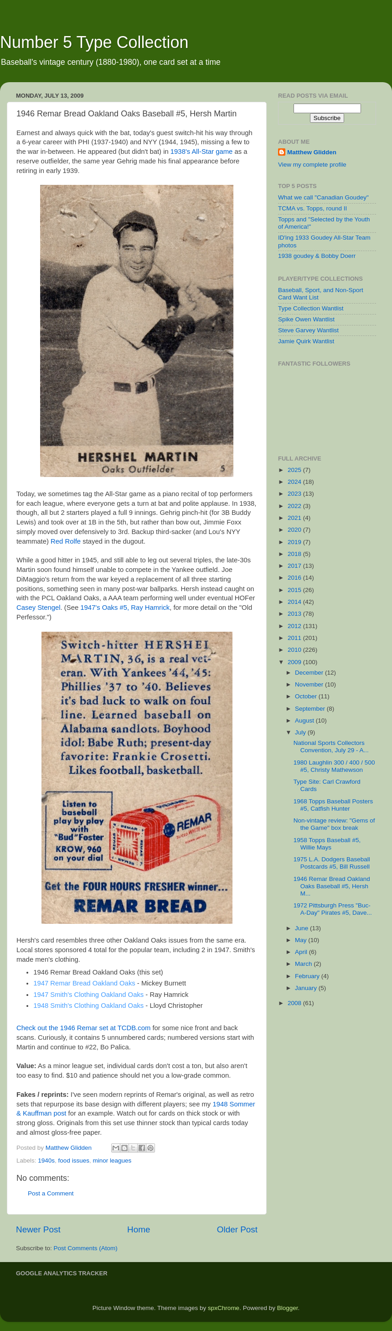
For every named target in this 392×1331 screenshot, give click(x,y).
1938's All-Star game (201, 151)
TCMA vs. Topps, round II (312, 208)
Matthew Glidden (311, 152)
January (307, 988)
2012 (295, 626)
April (302, 951)
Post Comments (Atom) (86, 1248)
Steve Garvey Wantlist (308, 330)
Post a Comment (51, 1193)
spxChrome (223, 1308)
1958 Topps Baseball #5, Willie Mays (327, 844)
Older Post (237, 1229)
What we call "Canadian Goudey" (323, 197)
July (301, 732)
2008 (295, 1003)
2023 (295, 493)
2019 (295, 542)
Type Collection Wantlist (311, 308)
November (310, 684)
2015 (295, 590)
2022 (295, 506)
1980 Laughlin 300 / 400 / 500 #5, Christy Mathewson (334, 766)
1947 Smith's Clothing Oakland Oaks (88, 994)
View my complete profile (312, 164)
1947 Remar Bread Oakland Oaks (84, 983)
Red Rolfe (66, 541)
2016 (295, 577)
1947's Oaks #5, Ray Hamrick (125, 607)
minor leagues (112, 1160)
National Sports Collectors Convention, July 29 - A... (331, 746)
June (302, 928)
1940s (46, 1160)
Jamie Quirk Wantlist (306, 341)
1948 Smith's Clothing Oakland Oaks (88, 1005)
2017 (295, 565)
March (304, 963)
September (311, 708)
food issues (73, 1160)
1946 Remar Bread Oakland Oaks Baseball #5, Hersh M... (332, 886)
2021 (295, 517)
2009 (295, 662)
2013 (295, 613)
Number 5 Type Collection (94, 42)
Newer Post (38, 1229)
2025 (295, 469)
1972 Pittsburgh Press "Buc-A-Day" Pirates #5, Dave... (333, 909)
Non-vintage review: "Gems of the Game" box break (334, 824)
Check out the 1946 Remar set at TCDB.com (83, 1028)
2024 (295, 481)
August (305, 720)
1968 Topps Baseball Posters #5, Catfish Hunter (333, 805)
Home (138, 1229)
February (308, 976)
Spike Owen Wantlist (306, 319)
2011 (295, 637)
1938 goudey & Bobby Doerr (317, 255)
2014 (295, 601)
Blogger (287, 1308)
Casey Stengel (38, 607)
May (301, 940)
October (307, 696)
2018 (295, 553)
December (310, 672)
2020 (295, 529)
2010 (295, 649)
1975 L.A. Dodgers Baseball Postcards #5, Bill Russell (332, 863)
